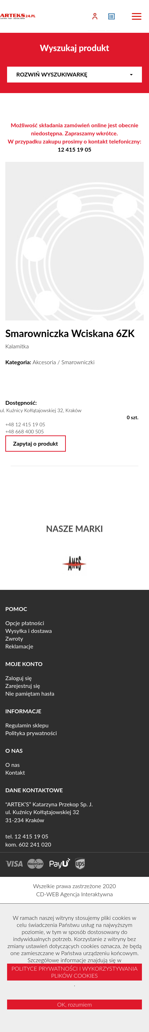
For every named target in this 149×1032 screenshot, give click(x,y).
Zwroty (14, 638)
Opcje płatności (24, 622)
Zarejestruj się (22, 685)
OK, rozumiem (74, 1004)
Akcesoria (44, 362)
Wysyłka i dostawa (28, 630)
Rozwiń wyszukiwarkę (74, 74)
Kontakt (15, 772)
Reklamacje (19, 646)
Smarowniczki (78, 362)
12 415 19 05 (74, 149)
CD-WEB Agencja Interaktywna (74, 894)
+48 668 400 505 (24, 431)
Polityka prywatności (31, 732)
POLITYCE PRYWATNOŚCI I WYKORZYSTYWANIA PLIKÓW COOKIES (74, 972)
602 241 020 (35, 844)
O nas (12, 764)
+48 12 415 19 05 (25, 424)
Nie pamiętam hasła (29, 693)
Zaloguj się (18, 677)
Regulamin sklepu (26, 725)
